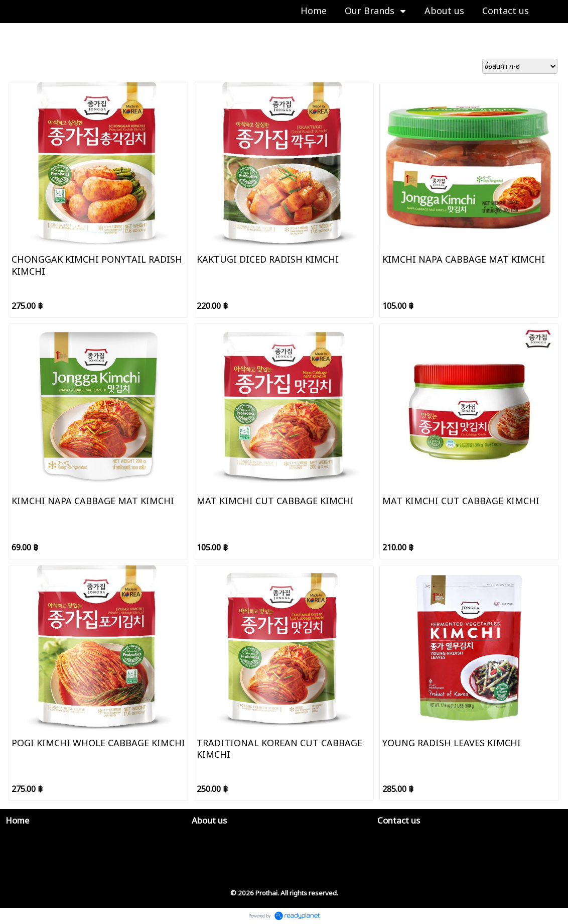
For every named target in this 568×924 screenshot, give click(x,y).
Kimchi (113, 33)
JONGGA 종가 (73, 33)
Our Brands (24, 33)
